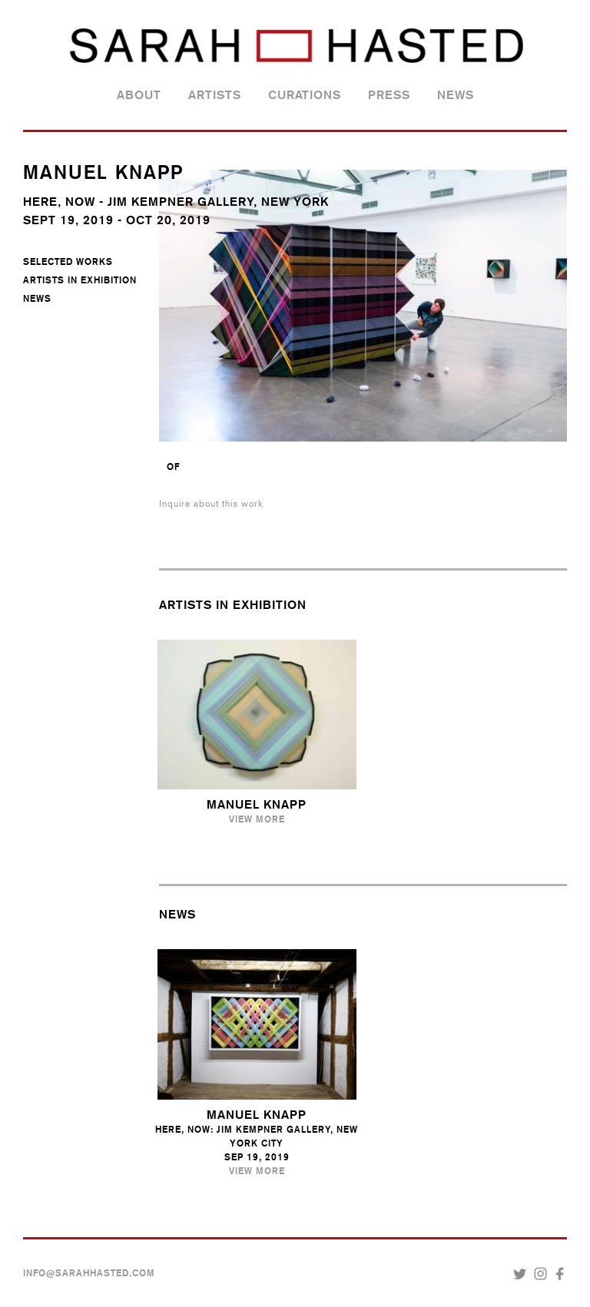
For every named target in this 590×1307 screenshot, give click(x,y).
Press (389, 95)
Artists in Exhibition (80, 280)
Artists (214, 95)
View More (257, 819)
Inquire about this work (211, 503)
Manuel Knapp (257, 804)
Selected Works (68, 261)
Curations (304, 95)
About (139, 95)
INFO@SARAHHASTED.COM (89, 1273)
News (455, 95)
